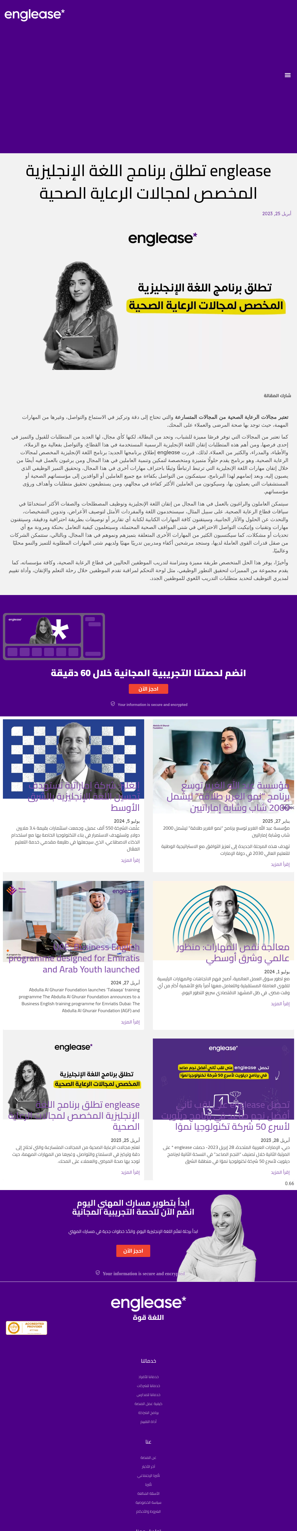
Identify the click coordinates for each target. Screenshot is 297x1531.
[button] (287, 75)
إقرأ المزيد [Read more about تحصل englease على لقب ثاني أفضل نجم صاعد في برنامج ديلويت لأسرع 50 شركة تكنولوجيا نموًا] (280, 1172)
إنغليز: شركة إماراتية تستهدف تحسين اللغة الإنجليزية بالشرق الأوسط (84, 796)
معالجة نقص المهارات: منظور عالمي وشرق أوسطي (233, 952)
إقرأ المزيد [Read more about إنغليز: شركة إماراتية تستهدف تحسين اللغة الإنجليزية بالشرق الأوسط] (130, 860)
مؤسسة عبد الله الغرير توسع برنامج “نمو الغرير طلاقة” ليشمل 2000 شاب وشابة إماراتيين (228, 796)
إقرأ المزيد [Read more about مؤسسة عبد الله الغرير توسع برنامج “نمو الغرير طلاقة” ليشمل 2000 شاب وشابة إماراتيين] (280, 864)
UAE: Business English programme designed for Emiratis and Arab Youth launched (74, 958)
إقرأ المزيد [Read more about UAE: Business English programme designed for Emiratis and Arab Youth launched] (130, 1021)
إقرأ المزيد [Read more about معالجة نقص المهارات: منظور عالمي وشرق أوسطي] (280, 1003)
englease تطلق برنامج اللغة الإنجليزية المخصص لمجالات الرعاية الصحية (74, 1115)
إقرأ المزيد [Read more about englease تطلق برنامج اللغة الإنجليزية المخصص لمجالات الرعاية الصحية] (130, 1172)
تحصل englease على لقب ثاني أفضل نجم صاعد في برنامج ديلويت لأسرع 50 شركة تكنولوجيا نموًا (225, 1115)
